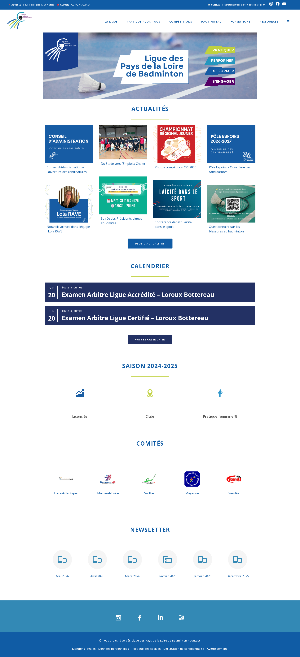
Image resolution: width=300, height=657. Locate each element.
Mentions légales (84, 649)
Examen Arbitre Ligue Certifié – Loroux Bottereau (135, 318)
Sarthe (149, 493)
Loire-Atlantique (65, 493)
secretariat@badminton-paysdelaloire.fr (244, 4)
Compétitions (180, 21)
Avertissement (217, 649)
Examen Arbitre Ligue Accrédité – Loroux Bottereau (138, 294)
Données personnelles (113, 649)
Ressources (269, 21)
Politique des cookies (146, 649)
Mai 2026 (62, 576)
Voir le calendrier (150, 339)
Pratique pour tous (143, 21)
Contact (195, 640)
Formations (240, 21)
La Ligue (111, 21)
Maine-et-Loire (108, 493)
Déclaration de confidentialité (183, 649)
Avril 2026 (97, 576)
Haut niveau (211, 21)
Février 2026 (167, 576)
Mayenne (192, 493)
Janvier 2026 (202, 576)
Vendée (233, 493)
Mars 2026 (132, 576)
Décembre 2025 (238, 576)
